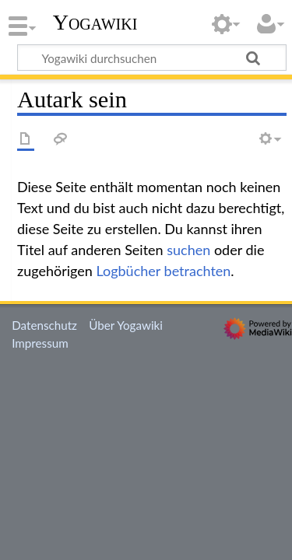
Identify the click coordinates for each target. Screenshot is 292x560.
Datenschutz (44, 325)
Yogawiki (95, 22)
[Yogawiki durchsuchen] (152, 57)
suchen (188, 249)
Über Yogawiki (126, 325)
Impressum (40, 343)
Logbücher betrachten (163, 270)
